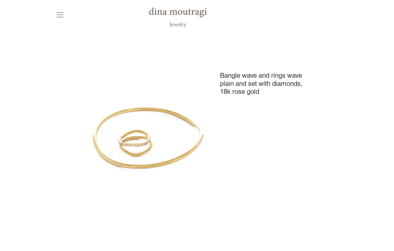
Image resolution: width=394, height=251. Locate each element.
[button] (60, 15)
